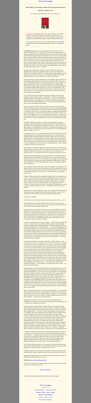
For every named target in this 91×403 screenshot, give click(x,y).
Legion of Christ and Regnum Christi (37, 360)
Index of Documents (49, 394)
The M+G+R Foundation (45, 1)
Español (47, 392)
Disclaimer (41, 397)
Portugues (53, 392)
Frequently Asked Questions (51, 389)
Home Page (38, 392)
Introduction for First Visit (40, 389)
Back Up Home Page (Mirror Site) (45, 399)
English (43, 392)
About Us (46, 397)
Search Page (40, 394)
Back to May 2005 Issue (45, 369)
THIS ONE (61, 41)
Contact (50, 397)
